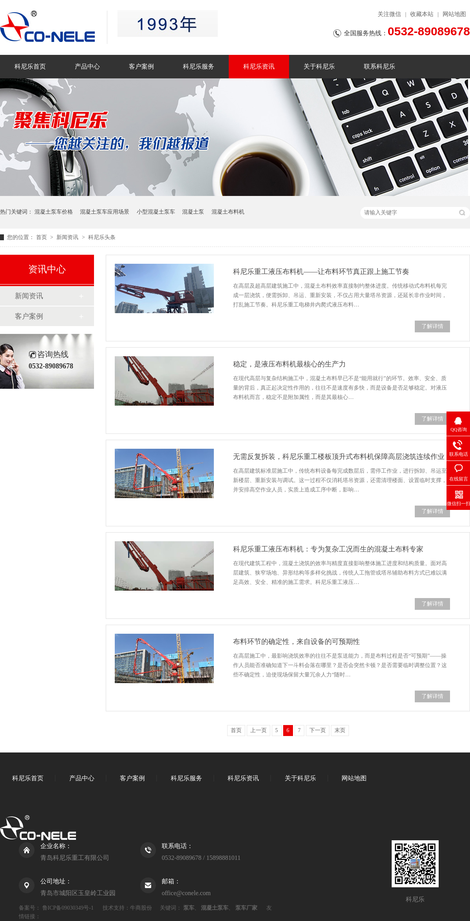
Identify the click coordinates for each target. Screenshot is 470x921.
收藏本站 (422, 14)
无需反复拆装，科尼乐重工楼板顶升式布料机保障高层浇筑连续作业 (339, 456)
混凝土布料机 (228, 212)
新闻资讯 (68, 237)
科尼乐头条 (102, 237)
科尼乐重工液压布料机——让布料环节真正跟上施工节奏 (321, 272)
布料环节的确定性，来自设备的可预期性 (296, 641)
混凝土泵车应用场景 (104, 212)
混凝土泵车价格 (53, 212)
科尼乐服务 (198, 66)
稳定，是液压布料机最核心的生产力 (289, 364)
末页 (339, 730)
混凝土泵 (193, 212)
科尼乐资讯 (259, 66)
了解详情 (432, 326)
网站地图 (454, 14)
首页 (42, 237)
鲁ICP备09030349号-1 (68, 908)
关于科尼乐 (319, 66)
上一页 (258, 730)
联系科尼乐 (379, 66)
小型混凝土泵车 (156, 212)
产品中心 (87, 66)
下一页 (317, 730)
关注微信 (389, 14)
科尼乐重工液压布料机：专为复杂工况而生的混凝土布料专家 (328, 549)
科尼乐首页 (30, 66)
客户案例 (141, 66)
